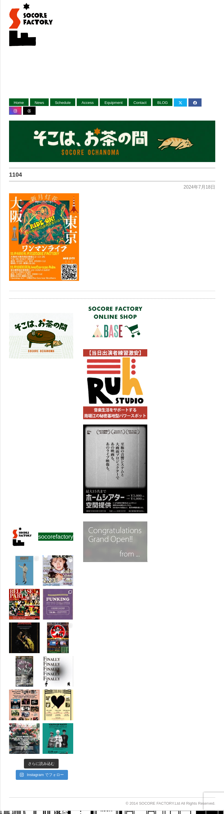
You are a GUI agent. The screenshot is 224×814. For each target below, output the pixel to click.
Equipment (113, 102)
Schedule (63, 102)
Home (19, 102)
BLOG (162, 102)
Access (87, 102)
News (39, 102)
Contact (139, 102)
